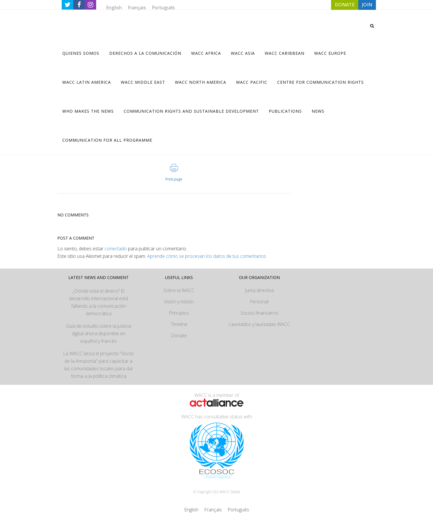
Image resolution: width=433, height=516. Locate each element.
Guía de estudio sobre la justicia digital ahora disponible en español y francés (98, 333)
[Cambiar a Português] (163, 7)
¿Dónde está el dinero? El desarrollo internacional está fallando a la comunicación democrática (98, 302)
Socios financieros (259, 313)
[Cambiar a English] (114, 7)
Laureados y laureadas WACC (259, 324)
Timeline (179, 324)
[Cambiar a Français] (137, 7)
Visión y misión (179, 301)
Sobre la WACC (178, 290)
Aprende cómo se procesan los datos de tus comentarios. (207, 256)
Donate (179, 335)
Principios (179, 313)
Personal (259, 301)
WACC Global (230, 491)
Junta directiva (259, 290)
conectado (116, 248)
